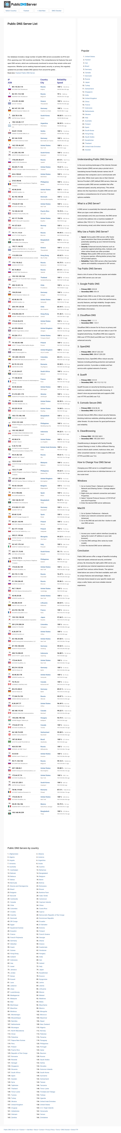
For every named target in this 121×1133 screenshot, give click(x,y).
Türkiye (42, 1095)
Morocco (43, 1015)
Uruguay (14, 1108)
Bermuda (13, 883)
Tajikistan (14, 1085)
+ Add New (42, 11)
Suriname (43, 1076)
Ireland (41, 963)
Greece (43, 101)
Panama (43, 1037)
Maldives (42, 998)
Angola (12, 860)
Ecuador (42, 921)
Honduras (42, 950)
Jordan (12, 973)
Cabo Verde (43, 896)
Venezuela (44, 1111)
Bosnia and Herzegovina (19, 886)
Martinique (14, 1005)
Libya (12, 989)
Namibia (14, 1021)
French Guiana (44, 934)
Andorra (41, 857)
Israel (12, 966)
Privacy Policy (50, 1130)
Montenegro (15, 1015)
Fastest (26, 11)
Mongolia (44, 537)
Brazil (43, 739)
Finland (42, 931)
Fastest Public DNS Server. (25, 73)
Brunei (41, 889)
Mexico (43, 804)
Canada (43, 682)
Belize (12, 880)
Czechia (13, 915)
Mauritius (13, 1008)
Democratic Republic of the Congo (51, 915)
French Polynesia (16, 937)
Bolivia (41, 883)
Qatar (42, 1050)
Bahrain (13, 873)
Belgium (42, 876)
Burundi (13, 896)
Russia (43, 87)
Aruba (40, 863)
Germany (44, 108)
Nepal (42, 1021)
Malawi (42, 995)
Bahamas (42, 870)
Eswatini (13, 931)
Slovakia (43, 1066)
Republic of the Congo (19, 1053)
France (43, 379)
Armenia (12, 863)
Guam (12, 947)
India (41, 957)
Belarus (13, 876)
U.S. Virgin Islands (47, 1108)
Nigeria (42, 1027)
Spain (43, 493)
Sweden (14, 1079)
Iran (40, 960)
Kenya (12, 976)
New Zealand (45, 1024)
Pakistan (43, 1034)
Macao (41, 992)
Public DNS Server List (11, 1130)
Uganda (43, 1098)
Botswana (43, 886)
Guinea (12, 950)
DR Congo (14, 921)
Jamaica (13, 970)
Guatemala (43, 947)
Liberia (41, 986)
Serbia (43, 131)
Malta (41, 1002)
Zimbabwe (44, 1117)
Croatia (13, 912)
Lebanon (13, 986)
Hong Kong (45, 255)
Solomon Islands (46, 1069)
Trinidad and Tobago (47, 1092)
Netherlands (15, 1024)
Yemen (42, 1114)
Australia (12, 867)
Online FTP (74, 1130)
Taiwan (42, 1082)
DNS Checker (56, 11)
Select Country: (11, 11)
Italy (42, 544)
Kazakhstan (43, 973)
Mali (11, 1002)
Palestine (14, 1037)
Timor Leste (44, 1089)
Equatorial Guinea (16, 928)
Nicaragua (15, 1027)
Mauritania (43, 1005)
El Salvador (43, 925)
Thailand (44, 277)
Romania (44, 364)
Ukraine (43, 394)
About (36, 1130)
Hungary (44, 718)
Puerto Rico (45, 211)
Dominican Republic (46, 918)
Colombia (44, 357)
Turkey (13, 1098)
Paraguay (43, 1040)
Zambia (14, 1117)
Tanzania (43, 1085)
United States (46, 145)
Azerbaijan (14, 870)
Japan (43, 617)
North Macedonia (17, 1031)
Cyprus (41, 912)
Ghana (41, 941)
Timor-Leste (15, 1092)
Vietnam (14, 1114)
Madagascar (14, 995)
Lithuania (44, 603)
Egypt (12, 925)
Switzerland (45, 732)
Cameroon (43, 899)
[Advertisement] (40, 42)
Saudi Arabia (44, 1060)
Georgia (42, 937)
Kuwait (12, 979)
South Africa (45, 371)
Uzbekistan (15, 1111)
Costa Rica (43, 908)
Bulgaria (44, 486)
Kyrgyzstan (43, 979)
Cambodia (14, 899)
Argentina (44, 123)
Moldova (13, 1011)
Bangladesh (45, 240)
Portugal (43, 1047)
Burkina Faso (44, 892)
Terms (58, 1130)
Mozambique (16, 1018)
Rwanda (14, 1060)
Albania (41, 854)
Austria (42, 867)
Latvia (41, 982)
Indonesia (44, 432)
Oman (13, 1034)
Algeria (12, 857)
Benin (41, 880)
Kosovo (42, 976)
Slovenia (14, 1069)
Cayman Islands (45, 902)
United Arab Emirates (48, 447)
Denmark (44, 197)
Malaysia (44, 462)
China (41, 905)
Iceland (13, 957)
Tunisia (13, 1095)
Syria (13, 1082)
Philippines (45, 182)
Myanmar (43, 1018)
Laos (12, 982)
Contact (41, 1130)
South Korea (45, 115)
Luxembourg (14, 992)
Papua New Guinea (18, 1040)
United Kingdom (46, 328)
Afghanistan (13, 854)
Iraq (11, 963)
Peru (13, 1044)
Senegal (14, 1063)
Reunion (43, 1053)
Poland (43, 343)
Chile (42, 285)
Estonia (42, 928)
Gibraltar (13, 944)
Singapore (15, 1066)
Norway (43, 225)
